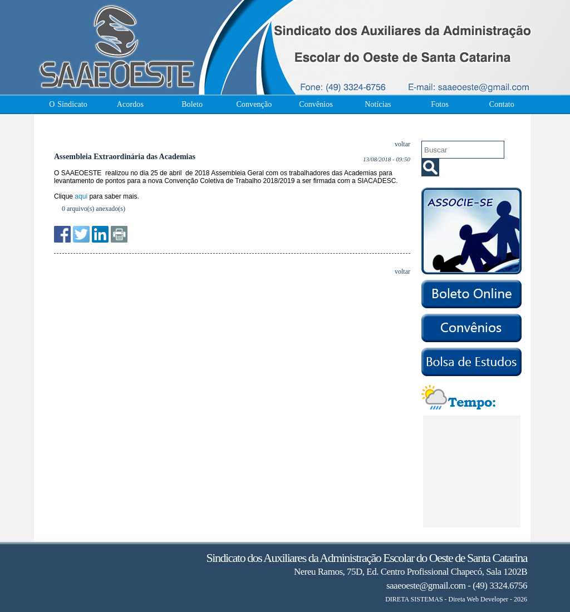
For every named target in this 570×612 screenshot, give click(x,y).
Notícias (378, 104)
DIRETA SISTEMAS (414, 599)
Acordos (130, 104)
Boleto (192, 104)
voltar (402, 144)
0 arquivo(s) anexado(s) (93, 209)
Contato (501, 104)
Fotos (440, 104)
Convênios (316, 104)
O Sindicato (68, 104)
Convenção (254, 104)
